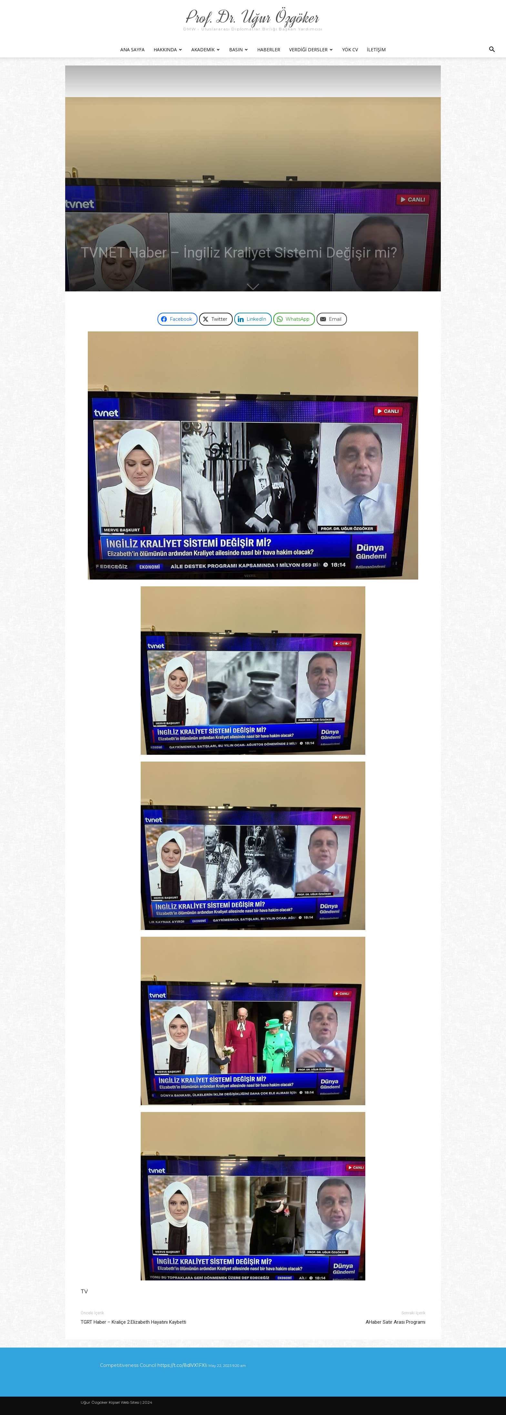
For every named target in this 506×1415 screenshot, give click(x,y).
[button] (492, 50)
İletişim (376, 49)
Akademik (205, 49)
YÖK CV (350, 49)
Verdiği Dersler (311, 49)
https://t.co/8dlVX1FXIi (182, 1365)
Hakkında (168, 49)
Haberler (268, 49)
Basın (238, 49)
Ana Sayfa (132, 49)
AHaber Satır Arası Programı (395, 1322)
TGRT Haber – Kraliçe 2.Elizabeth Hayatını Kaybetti (133, 1322)
